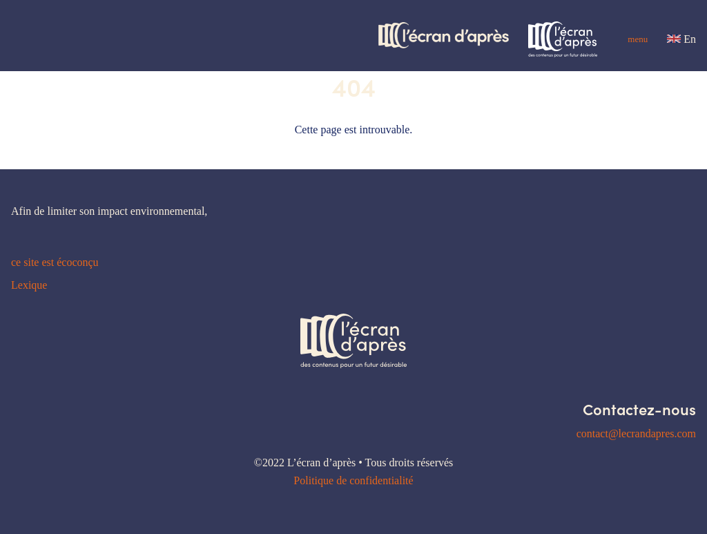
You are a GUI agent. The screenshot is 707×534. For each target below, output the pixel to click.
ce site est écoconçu (55, 262)
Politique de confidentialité (353, 480)
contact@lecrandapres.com (636, 433)
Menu (638, 39)
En (681, 39)
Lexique (29, 285)
